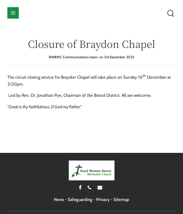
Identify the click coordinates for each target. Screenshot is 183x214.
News (59, 199)
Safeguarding (80, 199)
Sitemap (121, 199)
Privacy (103, 199)
